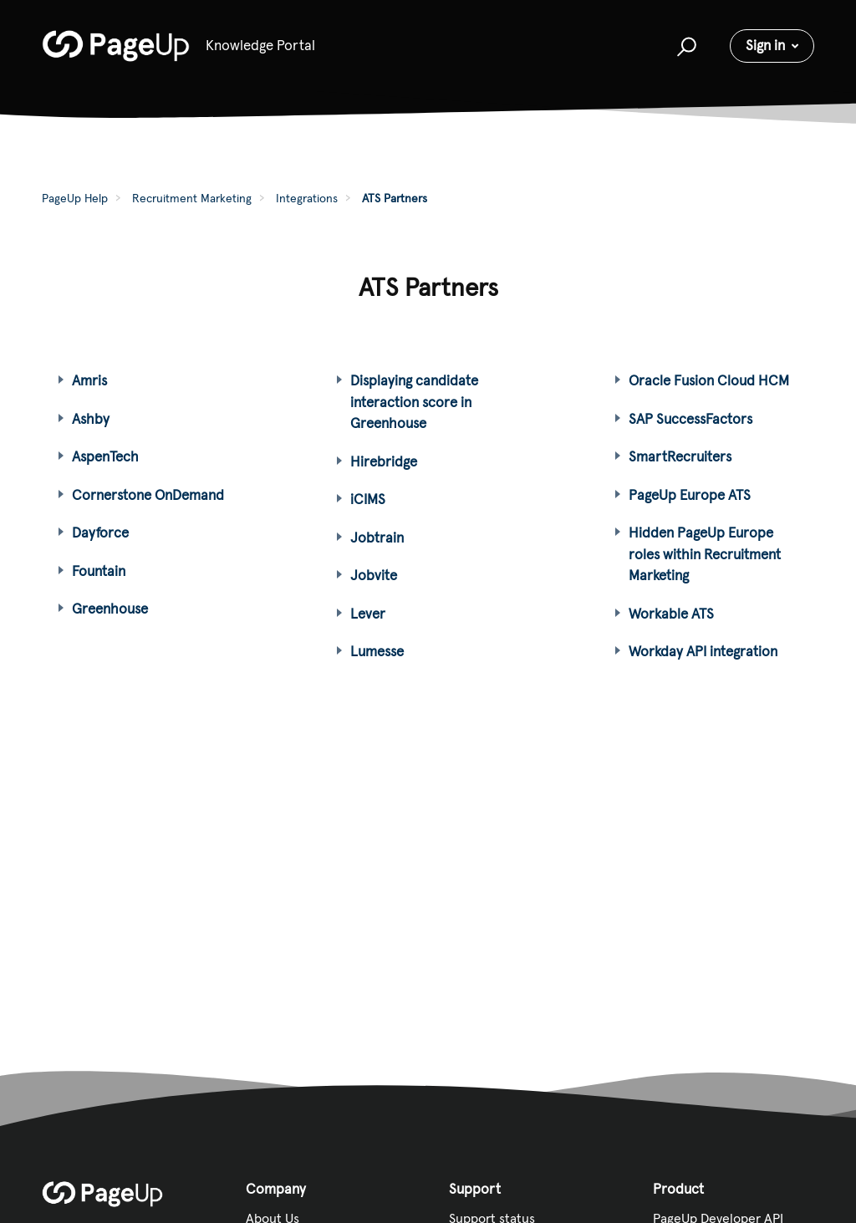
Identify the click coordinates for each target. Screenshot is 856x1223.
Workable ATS (671, 613)
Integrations (307, 198)
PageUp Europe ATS (690, 495)
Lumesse (377, 651)
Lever (367, 613)
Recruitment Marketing (192, 198)
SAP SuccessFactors (690, 419)
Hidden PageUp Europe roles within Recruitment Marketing (705, 553)
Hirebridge (383, 461)
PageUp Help (75, 198)
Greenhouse (110, 608)
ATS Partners (394, 198)
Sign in (765, 45)
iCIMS (367, 499)
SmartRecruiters (680, 456)
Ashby (91, 419)
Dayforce (100, 532)
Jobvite (373, 575)
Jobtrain (377, 537)
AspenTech (105, 456)
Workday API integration (703, 651)
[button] (684, 46)
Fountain (98, 571)
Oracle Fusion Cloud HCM (709, 380)
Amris (89, 380)
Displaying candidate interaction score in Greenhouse (414, 401)
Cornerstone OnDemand (148, 495)
